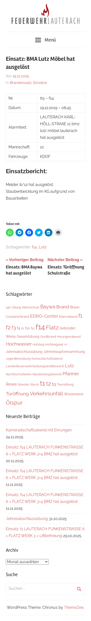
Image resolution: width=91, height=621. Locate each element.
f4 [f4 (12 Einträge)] (18, 328)
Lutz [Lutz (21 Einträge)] (69, 365)
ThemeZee (73, 607)
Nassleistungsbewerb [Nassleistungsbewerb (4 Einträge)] (47, 374)
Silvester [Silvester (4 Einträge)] (23, 384)
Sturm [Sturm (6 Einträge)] (34, 384)
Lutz (43, 247)
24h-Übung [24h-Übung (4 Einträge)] (13, 307)
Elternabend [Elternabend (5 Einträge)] (68, 316)
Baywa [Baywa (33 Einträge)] (47, 307)
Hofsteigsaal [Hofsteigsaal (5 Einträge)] (54, 344)
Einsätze (40, 83)
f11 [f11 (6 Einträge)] (33, 328)
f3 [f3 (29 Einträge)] (14, 328)
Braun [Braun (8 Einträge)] (74, 307)
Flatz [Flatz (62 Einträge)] (52, 327)
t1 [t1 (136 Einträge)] (42, 383)
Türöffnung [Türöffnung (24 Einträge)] (17, 393)
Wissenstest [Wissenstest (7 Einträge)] (73, 394)
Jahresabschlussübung (27, 518)
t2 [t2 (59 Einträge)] (48, 383)
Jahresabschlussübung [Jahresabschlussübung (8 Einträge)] (24, 352)
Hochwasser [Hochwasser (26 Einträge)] (19, 344)
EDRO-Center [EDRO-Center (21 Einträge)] (44, 316)
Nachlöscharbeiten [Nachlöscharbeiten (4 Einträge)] (19, 374)
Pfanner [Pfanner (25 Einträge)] (71, 373)
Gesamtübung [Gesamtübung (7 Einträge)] (28, 336)
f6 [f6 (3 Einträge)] (22, 328)
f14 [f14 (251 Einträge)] (40, 327)
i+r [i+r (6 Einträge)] (65, 344)
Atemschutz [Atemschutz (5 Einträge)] (30, 307)
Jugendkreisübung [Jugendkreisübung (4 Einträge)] (18, 358)
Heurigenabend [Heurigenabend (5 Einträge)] (69, 336)
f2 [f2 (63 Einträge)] (8, 327)
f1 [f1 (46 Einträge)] (80, 316)
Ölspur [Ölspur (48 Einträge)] (14, 402)
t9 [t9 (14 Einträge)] (54, 384)
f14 (34, 247)
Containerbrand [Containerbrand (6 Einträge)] (17, 316)
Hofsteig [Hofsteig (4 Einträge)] (38, 344)
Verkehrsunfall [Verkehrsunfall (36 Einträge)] (46, 394)
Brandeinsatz (21, 83)
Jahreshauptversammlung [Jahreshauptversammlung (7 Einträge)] (64, 352)
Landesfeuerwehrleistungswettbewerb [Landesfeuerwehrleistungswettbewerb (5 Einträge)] (35, 366)
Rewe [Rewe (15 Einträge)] (11, 384)
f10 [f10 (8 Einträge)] (27, 328)
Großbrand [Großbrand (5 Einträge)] (48, 336)
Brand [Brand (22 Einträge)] (62, 306)
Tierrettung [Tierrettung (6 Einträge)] (65, 384)
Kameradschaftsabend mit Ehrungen (39, 430)
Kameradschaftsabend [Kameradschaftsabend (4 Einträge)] (47, 358)
